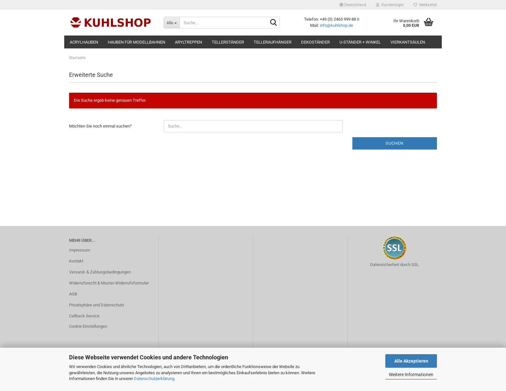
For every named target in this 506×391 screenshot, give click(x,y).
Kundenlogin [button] (390, 5)
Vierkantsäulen (407, 42)
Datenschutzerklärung (154, 378)
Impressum (79, 250)
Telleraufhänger (272, 42)
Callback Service (84, 316)
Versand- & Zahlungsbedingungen (100, 272)
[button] (353, 5)
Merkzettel (425, 5)
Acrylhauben (84, 42)
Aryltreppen (188, 42)
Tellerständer (228, 42)
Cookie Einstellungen (88, 326)
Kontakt (76, 261)
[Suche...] (171, 22)
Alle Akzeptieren (411, 361)
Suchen (394, 143)
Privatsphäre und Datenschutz (96, 305)
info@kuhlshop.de (336, 25)
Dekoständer (315, 42)
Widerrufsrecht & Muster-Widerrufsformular (109, 283)
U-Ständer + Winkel (360, 42)
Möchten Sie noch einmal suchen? (100, 126)
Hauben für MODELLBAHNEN (136, 42)
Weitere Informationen (411, 374)
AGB (73, 294)
